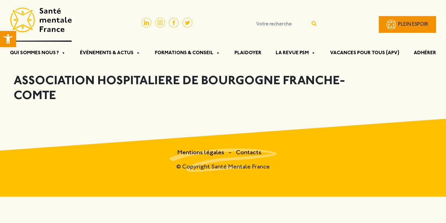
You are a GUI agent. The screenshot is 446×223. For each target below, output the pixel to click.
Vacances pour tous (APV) (365, 53)
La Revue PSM (296, 53)
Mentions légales (201, 152)
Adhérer (425, 53)
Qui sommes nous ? (38, 53)
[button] (8, 39)
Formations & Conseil (187, 53)
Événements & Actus (110, 53)
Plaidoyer (247, 53)
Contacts (248, 152)
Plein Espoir (413, 24)
